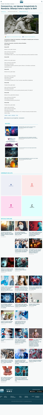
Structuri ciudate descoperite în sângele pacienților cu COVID (35, 361)
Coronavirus (12, 3)
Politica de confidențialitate (12, 397)
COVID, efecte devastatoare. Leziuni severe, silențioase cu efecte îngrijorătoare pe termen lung (21, 379)
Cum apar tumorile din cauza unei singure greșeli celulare (27, 147)
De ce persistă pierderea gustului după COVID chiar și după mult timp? (21, 233)
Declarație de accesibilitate (37, 397)
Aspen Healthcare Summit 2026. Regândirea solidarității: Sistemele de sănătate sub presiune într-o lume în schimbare (28, 138)
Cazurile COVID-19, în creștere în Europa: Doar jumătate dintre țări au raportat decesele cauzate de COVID (7, 288)
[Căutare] (41, 1)
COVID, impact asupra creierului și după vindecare (20, 269)
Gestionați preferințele (26, 397)
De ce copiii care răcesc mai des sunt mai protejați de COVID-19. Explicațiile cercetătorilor (6, 379)
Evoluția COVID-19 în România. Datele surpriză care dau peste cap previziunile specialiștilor (21, 250)
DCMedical (2, 3)
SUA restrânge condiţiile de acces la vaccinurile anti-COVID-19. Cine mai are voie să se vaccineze (7, 306)
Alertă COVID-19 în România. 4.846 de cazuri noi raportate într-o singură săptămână (7, 361)
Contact (33, 396)
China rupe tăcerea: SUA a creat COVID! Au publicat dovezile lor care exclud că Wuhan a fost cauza (20, 341)
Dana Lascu (4, 11)
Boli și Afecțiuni (7, 3)
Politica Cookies (20, 397)
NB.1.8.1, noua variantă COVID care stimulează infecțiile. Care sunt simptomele (35, 288)
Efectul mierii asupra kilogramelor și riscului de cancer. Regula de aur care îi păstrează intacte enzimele (28, 159)
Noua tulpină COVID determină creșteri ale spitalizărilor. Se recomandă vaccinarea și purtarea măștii (35, 234)
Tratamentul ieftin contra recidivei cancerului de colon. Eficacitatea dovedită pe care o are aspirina (27, 127)
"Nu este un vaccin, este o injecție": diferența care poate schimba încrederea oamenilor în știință (7, 234)
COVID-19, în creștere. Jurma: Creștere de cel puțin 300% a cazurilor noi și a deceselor (7, 269)
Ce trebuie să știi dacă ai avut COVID (7, 340)
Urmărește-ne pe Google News (29, 36)
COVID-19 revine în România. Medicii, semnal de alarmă (7, 322)
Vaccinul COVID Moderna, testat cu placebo (34, 305)
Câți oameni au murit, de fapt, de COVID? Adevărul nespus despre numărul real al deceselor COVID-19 (35, 251)
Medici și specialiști (5, 397)
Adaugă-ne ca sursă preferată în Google (14, 36)
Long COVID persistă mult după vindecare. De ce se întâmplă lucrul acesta (20, 322)
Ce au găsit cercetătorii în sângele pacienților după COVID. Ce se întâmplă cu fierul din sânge (21, 362)
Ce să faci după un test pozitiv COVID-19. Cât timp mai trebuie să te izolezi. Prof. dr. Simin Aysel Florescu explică (21, 288)
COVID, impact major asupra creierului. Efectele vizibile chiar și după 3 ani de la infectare (21, 305)
